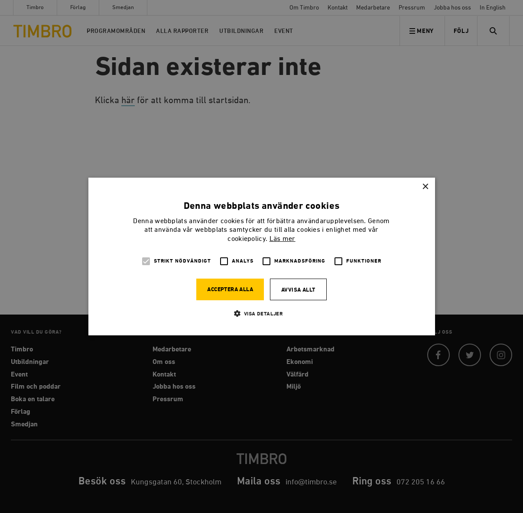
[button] (261, 313)
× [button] (425, 187)
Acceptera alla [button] (230, 289)
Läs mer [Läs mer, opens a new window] (283, 239)
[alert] (261, 256)
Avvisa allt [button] (298, 290)
